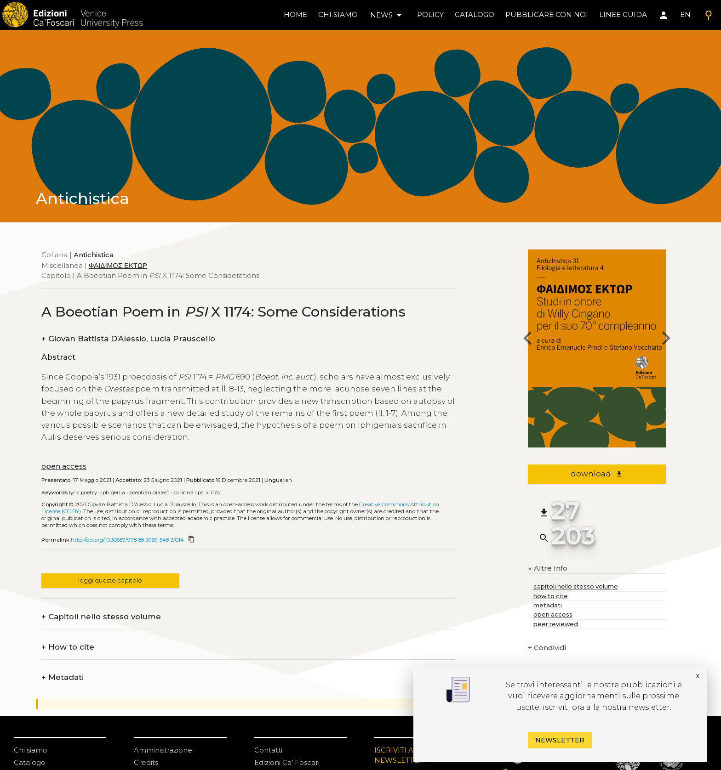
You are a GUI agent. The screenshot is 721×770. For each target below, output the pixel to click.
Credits (146, 762)
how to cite (550, 596)
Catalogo (30, 762)
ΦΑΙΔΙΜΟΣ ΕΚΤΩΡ (118, 265)
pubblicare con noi (546, 14)
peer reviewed (555, 624)
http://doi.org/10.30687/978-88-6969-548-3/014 (127, 540)
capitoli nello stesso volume (575, 586)
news (387, 15)
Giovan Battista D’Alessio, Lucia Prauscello (128, 338)
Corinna (184, 492)
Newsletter (559, 740)
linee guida (623, 14)
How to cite (67, 647)
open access (63, 466)
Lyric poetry (83, 492)
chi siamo (338, 14)
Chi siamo (30, 750)
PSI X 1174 (209, 492)
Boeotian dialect (149, 492)
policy (430, 14)
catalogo (474, 14)
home (295, 14)
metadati (547, 605)
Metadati (62, 677)
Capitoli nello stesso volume (101, 616)
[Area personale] (663, 15)
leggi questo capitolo (110, 580)
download (597, 473)
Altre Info (547, 568)
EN (685, 14)
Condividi (547, 648)
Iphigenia (113, 492)
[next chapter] (666, 339)
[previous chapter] (528, 339)
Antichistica (94, 254)
